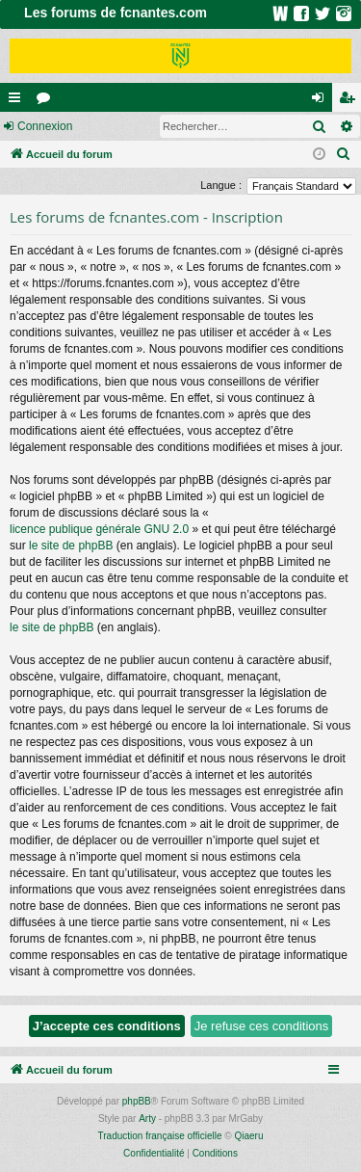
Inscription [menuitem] (351, 101)
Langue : (221, 185)
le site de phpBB (71, 545)
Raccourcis (18, 101)
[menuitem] (343, 154)
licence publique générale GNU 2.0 (99, 529)
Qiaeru (248, 1136)
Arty (147, 1118)
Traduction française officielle (160, 1136)
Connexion (44, 126)
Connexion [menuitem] (322, 101)
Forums (47, 101)
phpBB (136, 1101)
